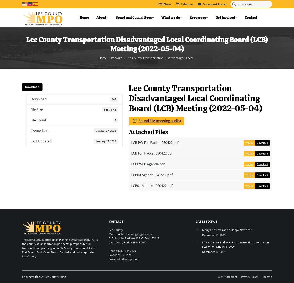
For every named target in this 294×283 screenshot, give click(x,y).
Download (32, 87)
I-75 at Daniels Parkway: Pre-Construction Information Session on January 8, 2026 (235, 244)
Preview (249, 142)
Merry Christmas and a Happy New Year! (227, 230)
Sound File (147, 120)
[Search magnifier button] (234, 4)
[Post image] (197, 229)
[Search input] (254, 4)
